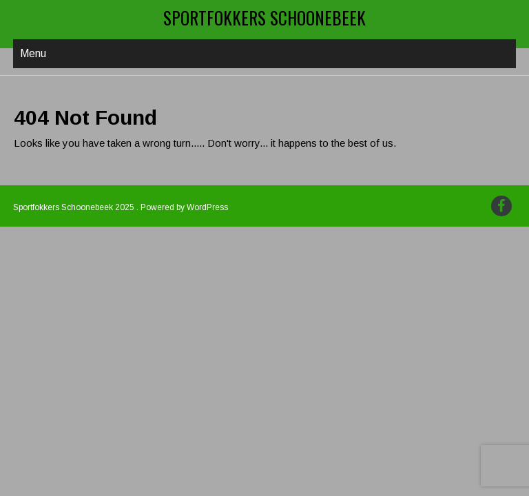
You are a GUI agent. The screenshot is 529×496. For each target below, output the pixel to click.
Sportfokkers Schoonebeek (264, 17)
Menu (33, 53)
